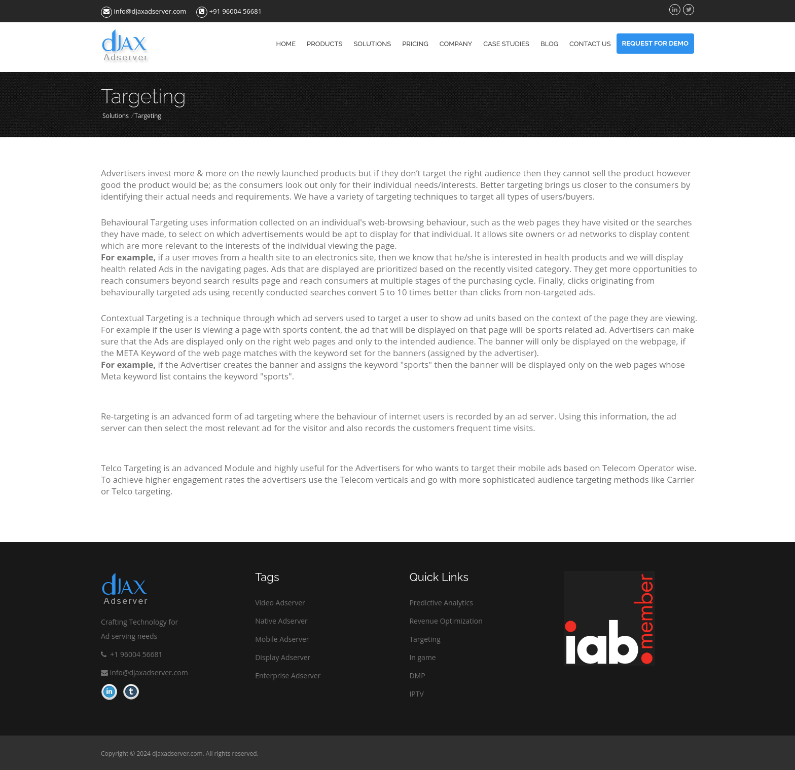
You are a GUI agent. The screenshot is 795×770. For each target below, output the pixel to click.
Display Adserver (282, 657)
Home (286, 44)
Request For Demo (655, 43)
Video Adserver (280, 602)
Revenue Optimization (445, 621)
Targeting (424, 639)
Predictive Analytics (441, 602)
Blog (549, 44)
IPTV (416, 694)
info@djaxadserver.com (143, 11)
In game (422, 657)
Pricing (415, 44)
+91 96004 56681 (229, 11)
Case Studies (506, 44)
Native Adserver (281, 621)
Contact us (590, 44)
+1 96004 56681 (132, 654)
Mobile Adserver (282, 639)
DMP (417, 675)
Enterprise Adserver (287, 675)
